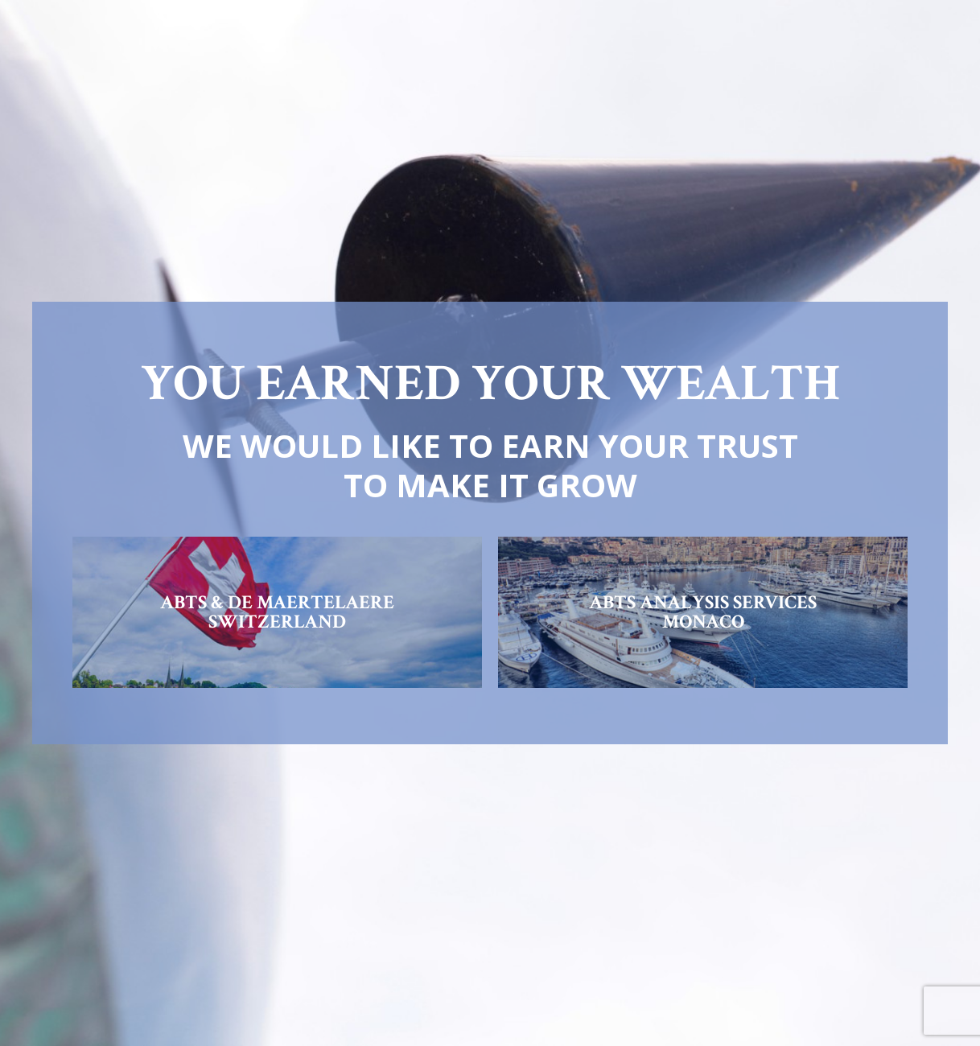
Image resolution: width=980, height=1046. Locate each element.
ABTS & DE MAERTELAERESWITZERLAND (277, 612)
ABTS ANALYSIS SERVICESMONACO (703, 612)
